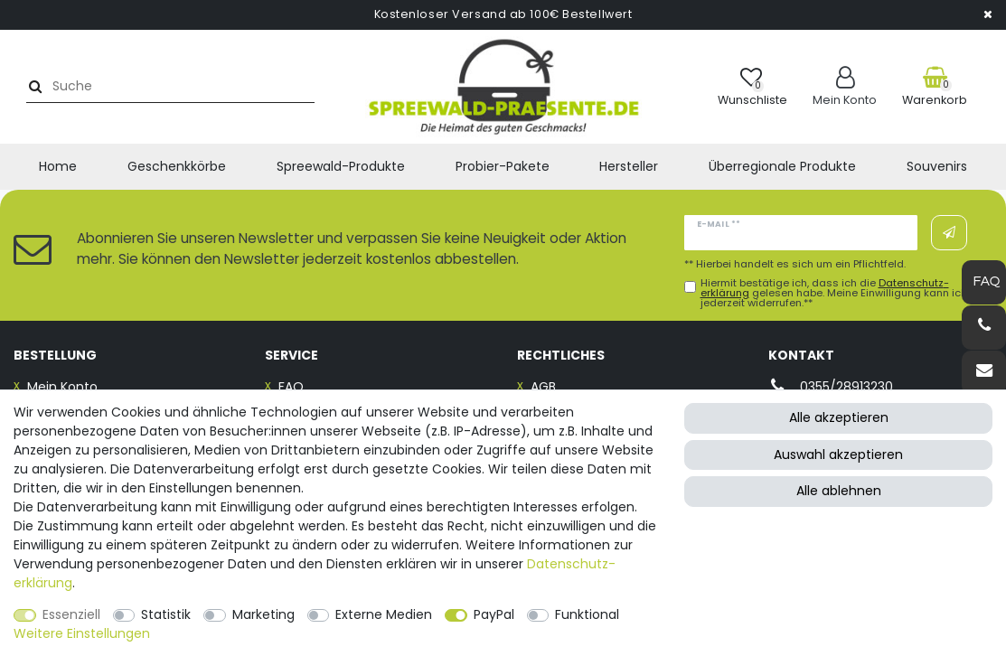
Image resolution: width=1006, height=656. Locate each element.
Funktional (587, 614)
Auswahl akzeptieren (838, 454)
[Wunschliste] (752, 86)
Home (58, 166)
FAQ (291, 387)
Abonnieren (949, 233)
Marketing (263, 614)
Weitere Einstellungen (82, 633)
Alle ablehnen (838, 491)
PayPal (494, 614)
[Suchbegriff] (175, 86)
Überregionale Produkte (782, 166)
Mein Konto (62, 387)
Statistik (166, 614)
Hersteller (628, 166)
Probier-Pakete (503, 166)
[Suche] (33, 86)
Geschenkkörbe (176, 166)
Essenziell (71, 614)
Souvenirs (937, 166)
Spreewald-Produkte (341, 166)
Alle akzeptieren (838, 417)
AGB (543, 387)
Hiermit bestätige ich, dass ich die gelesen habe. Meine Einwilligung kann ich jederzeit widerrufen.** (833, 293)
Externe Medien (383, 614)
